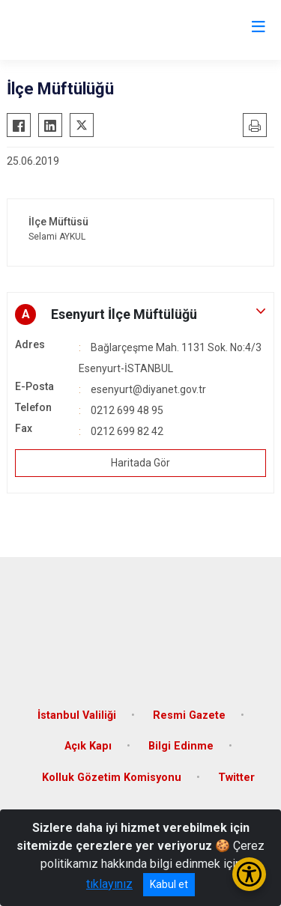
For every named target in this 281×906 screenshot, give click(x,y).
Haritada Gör (140, 463)
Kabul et (169, 884)
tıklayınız (109, 884)
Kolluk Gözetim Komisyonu (111, 777)
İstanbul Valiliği (76, 715)
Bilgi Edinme (181, 746)
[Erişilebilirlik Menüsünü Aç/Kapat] (249, 874)
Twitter (236, 777)
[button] (140, 314)
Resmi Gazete (189, 715)
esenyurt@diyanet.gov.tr (148, 389)
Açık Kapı (88, 746)
